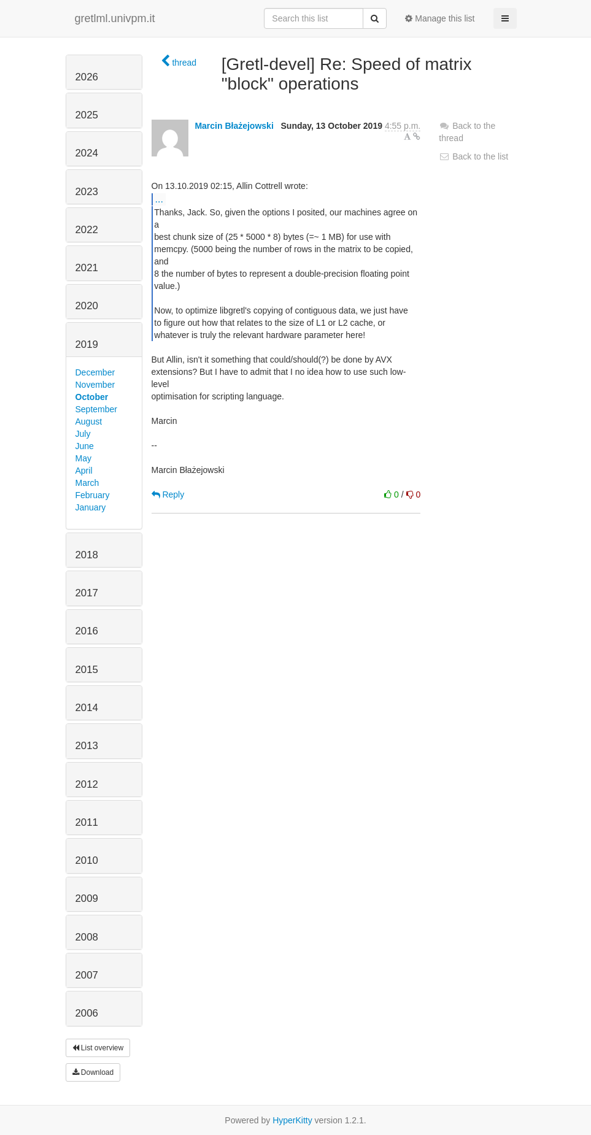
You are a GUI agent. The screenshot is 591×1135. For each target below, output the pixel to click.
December (95, 372)
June (84, 446)
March (87, 483)
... (159, 198)
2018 (86, 555)
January (90, 507)
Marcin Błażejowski (234, 126)
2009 (86, 898)
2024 (86, 153)
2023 (86, 192)
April (84, 470)
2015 (86, 669)
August (88, 421)
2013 (86, 746)
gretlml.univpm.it (115, 18)
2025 (86, 115)
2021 (86, 268)
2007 (86, 975)
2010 (86, 860)
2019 (86, 344)
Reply (168, 494)
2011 (86, 822)
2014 (86, 708)
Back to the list (473, 156)
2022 (86, 230)
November (95, 385)
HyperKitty (292, 1120)
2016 (86, 631)
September (96, 409)
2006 (86, 1013)
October (92, 397)
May (83, 458)
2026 (86, 77)
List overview (98, 1048)
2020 (86, 306)
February (92, 495)
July (83, 434)
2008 (86, 937)
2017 (86, 593)
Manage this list (439, 18)
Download (93, 1072)
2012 (86, 784)
